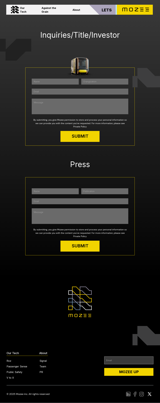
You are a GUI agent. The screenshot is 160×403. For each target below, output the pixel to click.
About (76, 9)
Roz (9, 361)
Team (43, 366)
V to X (10, 377)
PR (41, 372)
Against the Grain (49, 9)
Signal (43, 361)
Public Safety (14, 372)
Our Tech (23, 9)
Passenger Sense (17, 366)
